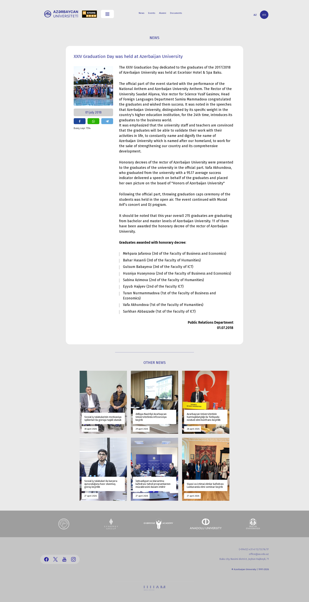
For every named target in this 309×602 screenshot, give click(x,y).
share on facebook (80, 121)
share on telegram (107, 121)
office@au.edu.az (259, 554)
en (264, 15)
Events (151, 13)
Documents (176, 13)
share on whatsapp (93, 121)
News (141, 13)
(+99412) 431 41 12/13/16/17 (254, 549)
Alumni (162, 13)
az (255, 15)
